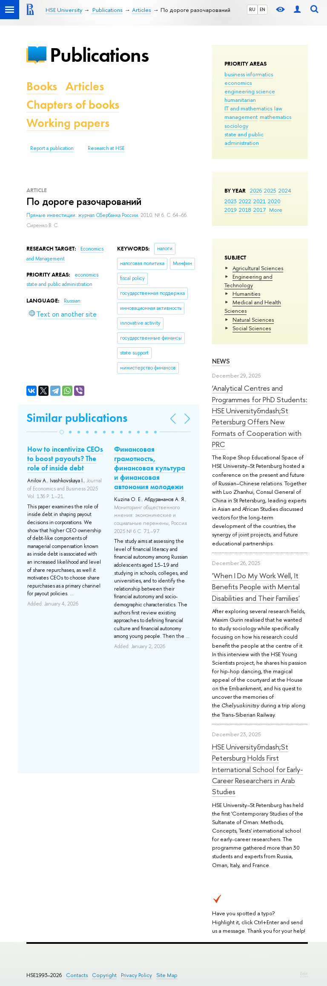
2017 (259, 209)
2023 (230, 201)
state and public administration (244, 138)
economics (238, 82)
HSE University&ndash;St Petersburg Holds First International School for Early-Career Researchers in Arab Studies (257, 769)
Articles (85, 86)
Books (41, 86)
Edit (304, 974)
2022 (245, 201)
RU (252, 9)
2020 (274, 201)
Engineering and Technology (248, 281)
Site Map (167, 975)
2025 (270, 190)
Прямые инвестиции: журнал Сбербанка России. (83, 215)
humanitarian (240, 100)
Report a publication (52, 148)
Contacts (77, 975)
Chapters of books (72, 104)
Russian (72, 300)
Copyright (104, 975)
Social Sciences (251, 328)
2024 (284, 190)
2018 (245, 209)
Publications (99, 55)
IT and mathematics (248, 108)
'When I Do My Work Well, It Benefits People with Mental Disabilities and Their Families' (256, 587)
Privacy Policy (136, 975)
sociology (236, 126)
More (275, 209)
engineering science (249, 91)
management (241, 117)
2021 (259, 201)
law (278, 108)
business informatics (248, 74)
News (221, 361)
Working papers (67, 122)
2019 (230, 209)
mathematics (275, 117)
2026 (256, 190)
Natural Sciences (253, 319)
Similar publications (76, 417)
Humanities (246, 293)
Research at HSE (106, 148)
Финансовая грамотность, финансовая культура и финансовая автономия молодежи (149, 467)
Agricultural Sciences (257, 268)
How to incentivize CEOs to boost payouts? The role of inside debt (65, 458)
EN (262, 9)
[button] (61, 432)
